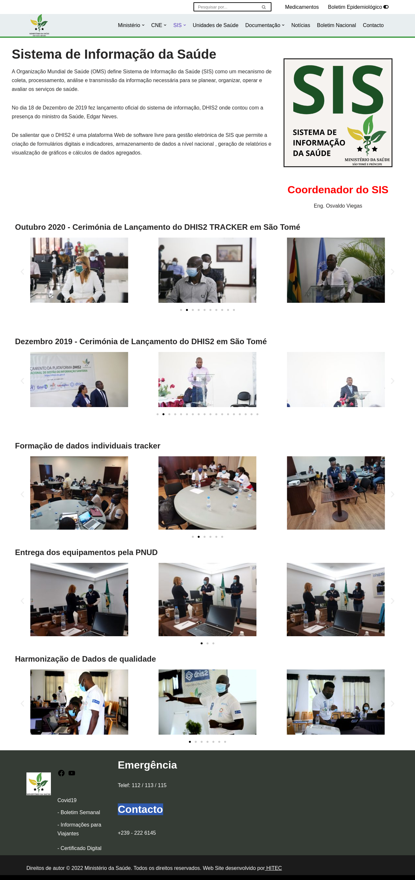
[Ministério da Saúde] (39, 25)
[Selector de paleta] (386, 6)
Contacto (373, 25)
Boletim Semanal (80, 812)
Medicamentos (302, 7)
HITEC (273, 868)
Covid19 (67, 800)
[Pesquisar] (224, 6)
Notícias (300, 25)
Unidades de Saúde (215, 25)
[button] (142, 25)
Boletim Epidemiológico (355, 7)
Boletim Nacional (336, 25)
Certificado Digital (81, 848)
